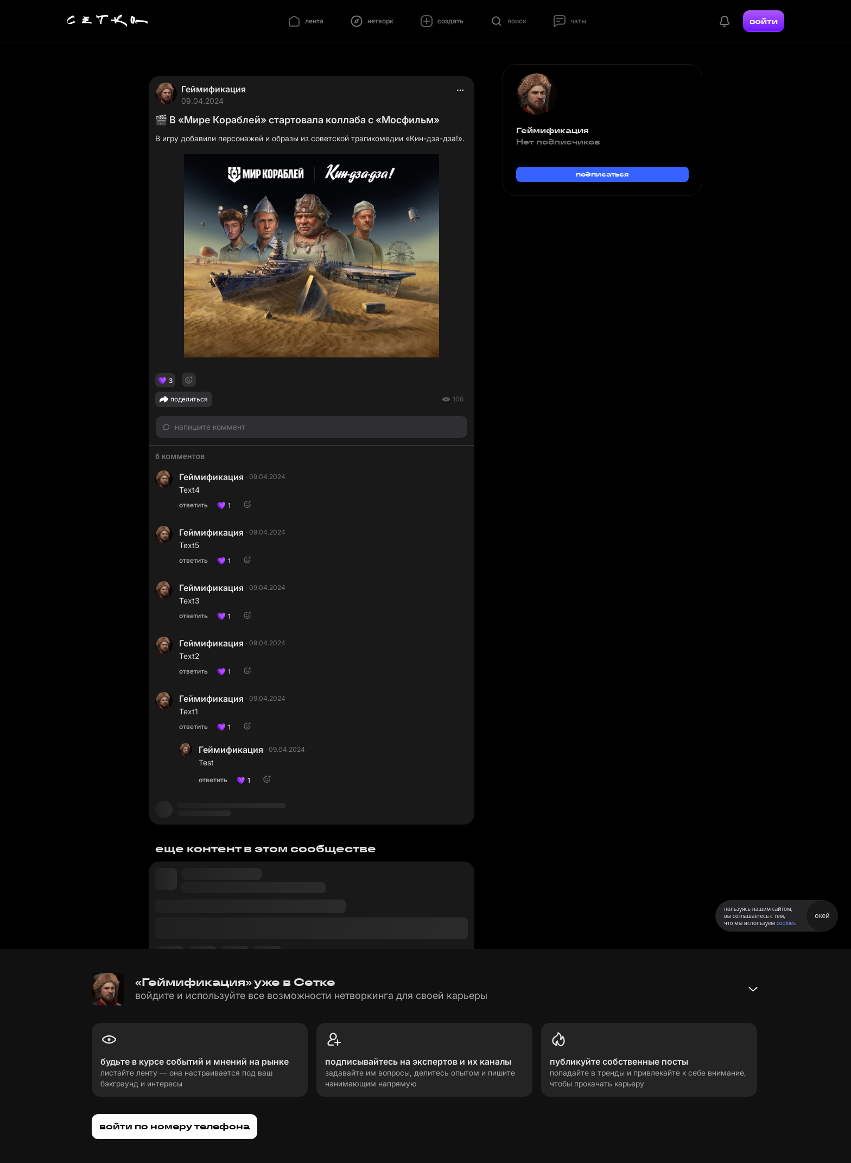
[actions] (460, 90)
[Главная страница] (107, 21)
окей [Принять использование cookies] (822, 915)
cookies (786, 923)
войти (764, 21)
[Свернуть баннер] (752, 989)
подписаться (602, 174)
